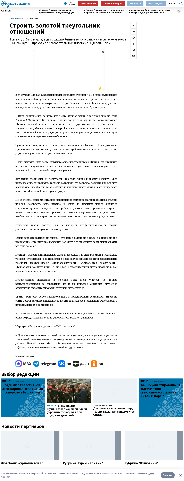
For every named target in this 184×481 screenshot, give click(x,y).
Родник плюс (15, 3)
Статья (5, 10)
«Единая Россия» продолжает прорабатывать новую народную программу (56, 11)
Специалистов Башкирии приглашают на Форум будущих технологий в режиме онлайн (149, 11)
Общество (15, 18)
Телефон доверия (112, 3)
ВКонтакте (135, 3)
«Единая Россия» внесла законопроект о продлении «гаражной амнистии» (104, 11)
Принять (167, 475)
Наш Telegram (155, 3)
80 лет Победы (88, 3)
